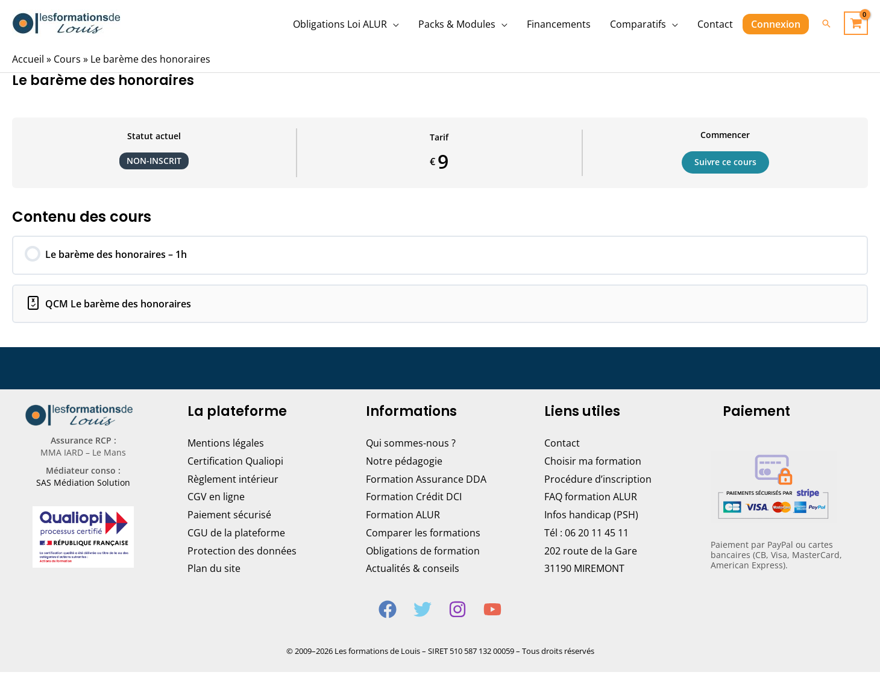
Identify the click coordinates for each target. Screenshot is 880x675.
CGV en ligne (216, 499)
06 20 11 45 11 (597, 535)
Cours (67, 59)
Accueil (28, 59)
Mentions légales (225, 446)
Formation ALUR (403, 517)
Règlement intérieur (232, 482)
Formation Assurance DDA (426, 482)
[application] (393, 24)
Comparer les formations (423, 535)
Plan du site (213, 571)
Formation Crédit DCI (414, 499)
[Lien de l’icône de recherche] (826, 23)
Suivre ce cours (725, 162)
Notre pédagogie (404, 464)
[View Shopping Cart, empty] (856, 23)
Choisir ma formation (592, 464)
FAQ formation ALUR (590, 499)
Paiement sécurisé (229, 517)
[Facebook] (387, 612)
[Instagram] (457, 612)
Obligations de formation (423, 553)
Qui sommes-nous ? (411, 446)
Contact (562, 446)
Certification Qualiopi (235, 464)
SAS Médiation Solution (83, 485)
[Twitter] (422, 612)
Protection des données (242, 553)
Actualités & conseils (412, 571)
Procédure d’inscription (598, 482)
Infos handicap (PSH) (591, 517)
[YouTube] (492, 612)
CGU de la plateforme (236, 535)
